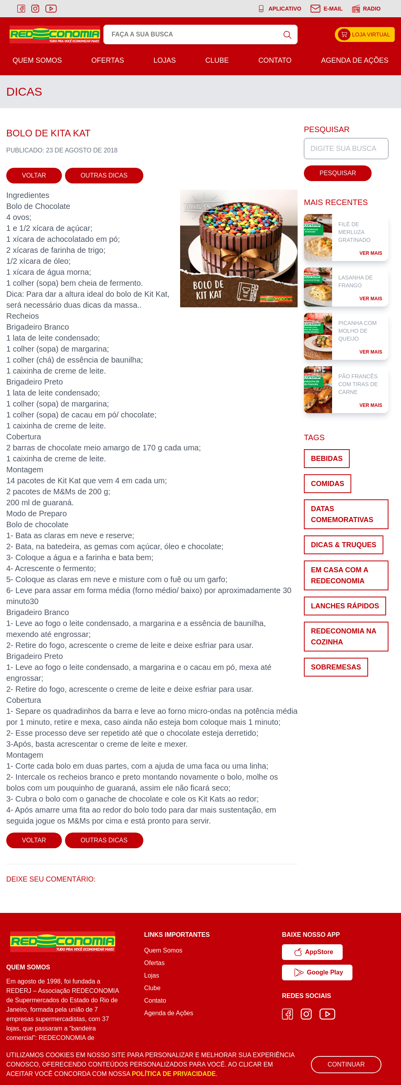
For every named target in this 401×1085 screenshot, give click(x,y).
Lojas (165, 60)
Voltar (34, 175)
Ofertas (107, 60)
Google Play (318, 972)
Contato (275, 60)
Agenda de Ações (354, 60)
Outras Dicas (104, 175)
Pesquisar (338, 173)
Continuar (346, 1064)
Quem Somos (37, 60)
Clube (217, 60)
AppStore (313, 952)
